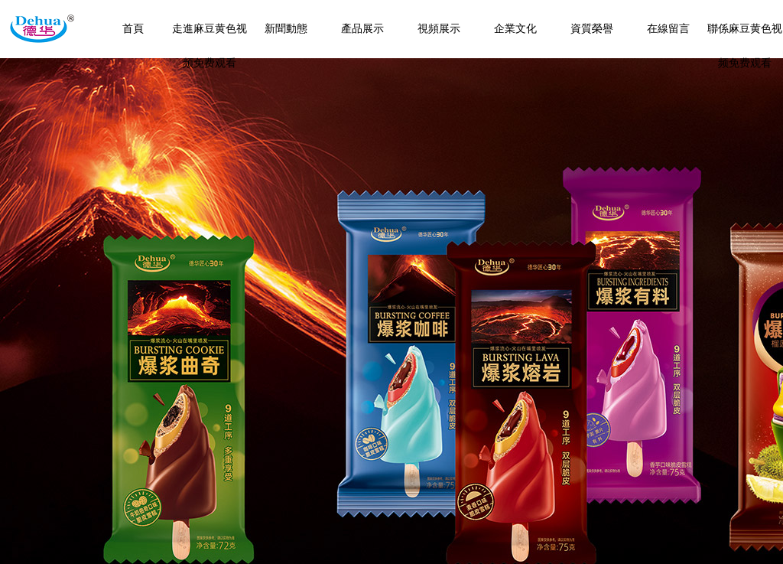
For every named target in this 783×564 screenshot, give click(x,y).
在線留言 (668, 28)
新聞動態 (286, 28)
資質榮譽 (591, 28)
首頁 (133, 28)
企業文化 (515, 28)
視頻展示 (438, 28)
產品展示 (362, 28)
